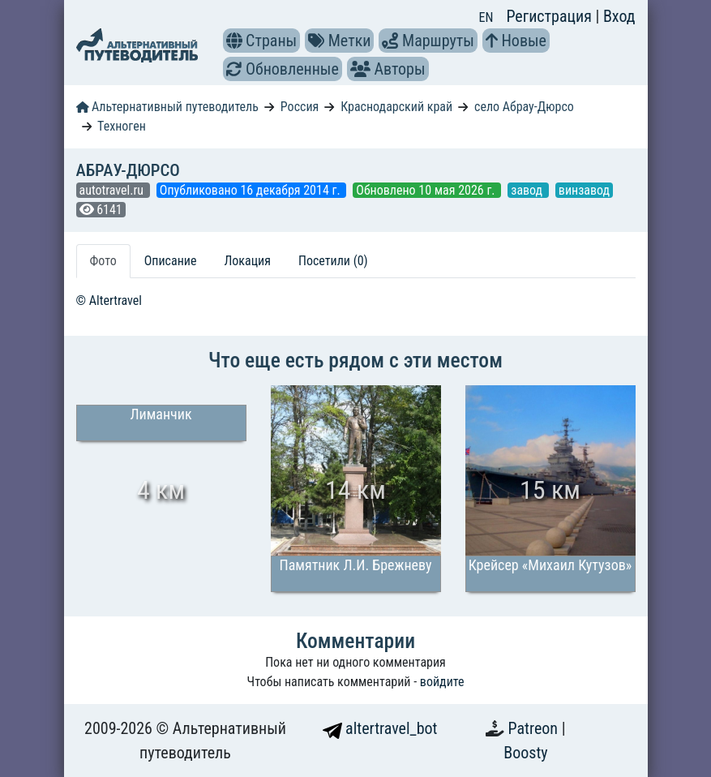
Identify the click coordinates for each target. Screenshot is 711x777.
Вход (619, 16)
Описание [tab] (170, 260)
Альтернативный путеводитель (167, 106)
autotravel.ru (113, 190)
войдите (442, 681)
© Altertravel (109, 300)
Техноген (121, 126)
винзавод (584, 190)
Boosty (525, 752)
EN (486, 17)
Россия (300, 106)
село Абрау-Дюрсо (524, 106)
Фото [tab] (103, 260)
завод (528, 190)
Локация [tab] (247, 260)
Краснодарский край (396, 106)
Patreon (535, 728)
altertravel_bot (380, 728)
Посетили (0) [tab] (333, 260)
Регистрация (550, 16)
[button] (234, 40)
